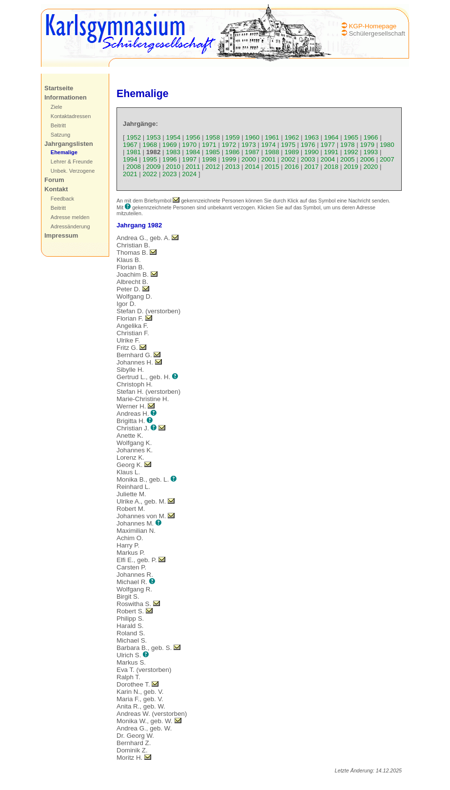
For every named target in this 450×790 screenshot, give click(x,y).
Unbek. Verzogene (73, 171)
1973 (248, 144)
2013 (232, 166)
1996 (169, 159)
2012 (212, 166)
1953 (153, 137)
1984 (193, 152)
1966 (371, 137)
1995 (150, 159)
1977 (327, 144)
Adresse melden (70, 217)
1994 (130, 159)
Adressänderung (70, 226)
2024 (189, 174)
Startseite (58, 88)
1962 (292, 137)
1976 (308, 144)
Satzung (60, 135)
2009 (153, 166)
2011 (193, 166)
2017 (311, 166)
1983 (173, 152)
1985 (212, 152)
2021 (130, 174)
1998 (209, 159)
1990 (311, 152)
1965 (351, 137)
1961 (272, 137)
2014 (252, 166)
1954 (173, 137)
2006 (367, 159)
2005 (347, 159)
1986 (232, 152)
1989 (291, 152)
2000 (248, 159)
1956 (193, 137)
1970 (189, 144)
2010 (173, 166)
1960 (252, 137)
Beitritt (58, 125)
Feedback (62, 199)
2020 (371, 166)
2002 (288, 159)
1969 (169, 144)
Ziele (56, 107)
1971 (209, 144)
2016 (291, 166)
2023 (169, 174)
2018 (331, 166)
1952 (133, 137)
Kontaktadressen (71, 116)
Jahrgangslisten (68, 143)
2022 (150, 174)
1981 (133, 152)
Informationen (65, 97)
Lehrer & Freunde (72, 161)
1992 (351, 152)
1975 (288, 144)
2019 (351, 166)
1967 (130, 144)
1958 (213, 137)
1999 (229, 159)
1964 (331, 137)
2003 (308, 159)
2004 (327, 159)
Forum (54, 179)
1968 (150, 144)
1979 (367, 144)
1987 (252, 152)
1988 (272, 152)
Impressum (61, 235)
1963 (311, 137)
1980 (387, 144)
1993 (371, 152)
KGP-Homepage (372, 26)
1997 (189, 159)
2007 (387, 159)
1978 (347, 144)
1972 (229, 144)
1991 (331, 152)
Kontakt (56, 189)
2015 (272, 166)
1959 (232, 137)
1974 (268, 144)
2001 (268, 159)
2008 (133, 166)
